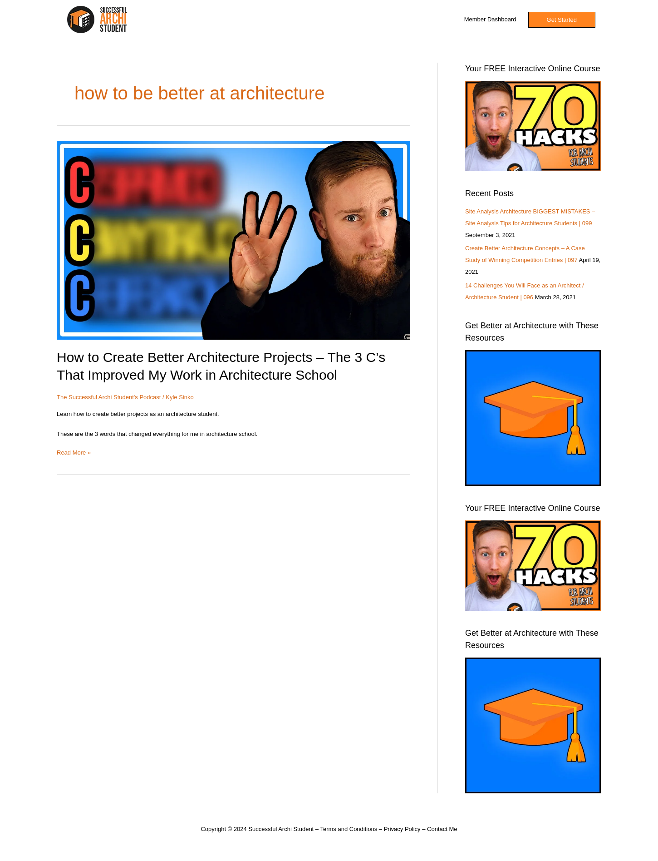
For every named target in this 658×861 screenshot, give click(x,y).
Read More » (74, 452)
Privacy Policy (402, 829)
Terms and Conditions (348, 829)
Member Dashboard (490, 19)
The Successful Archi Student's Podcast (109, 397)
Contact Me (442, 829)
